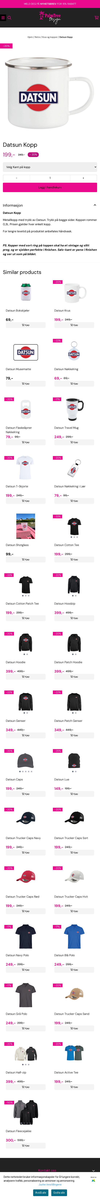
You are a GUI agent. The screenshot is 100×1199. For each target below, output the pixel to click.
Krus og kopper (50, 37)
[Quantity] (50, 178)
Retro (38, 37)
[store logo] (50, 18)
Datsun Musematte (18, 369)
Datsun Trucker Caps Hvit (71, 897)
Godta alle (59, 1192)
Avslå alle (40, 1192)
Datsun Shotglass (17, 545)
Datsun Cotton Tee (66, 545)
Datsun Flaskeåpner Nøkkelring (19, 430)
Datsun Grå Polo (16, 1014)
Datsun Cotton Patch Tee (22, 603)
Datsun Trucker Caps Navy (23, 838)
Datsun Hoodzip (64, 603)
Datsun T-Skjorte (17, 486)
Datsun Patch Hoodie (68, 662)
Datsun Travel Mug (66, 428)
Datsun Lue (61, 779)
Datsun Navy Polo (17, 955)
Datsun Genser (16, 721)
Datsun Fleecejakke (18, 1131)
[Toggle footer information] (94, 1170)
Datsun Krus (62, 310)
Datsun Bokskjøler (18, 310)
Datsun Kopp (66, 37)
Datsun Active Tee (66, 1072)
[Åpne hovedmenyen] (3, 17)
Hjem (30, 37)
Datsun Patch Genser (68, 721)
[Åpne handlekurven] (96, 17)
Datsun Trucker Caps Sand (71, 1014)
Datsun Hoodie (15, 662)
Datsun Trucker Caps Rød (22, 897)
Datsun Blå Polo (64, 955)
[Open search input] (9, 18)
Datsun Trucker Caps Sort (71, 838)
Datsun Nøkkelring (66, 369)
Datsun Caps (14, 779)
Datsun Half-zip (16, 1072)
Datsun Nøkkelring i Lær (70, 486)
